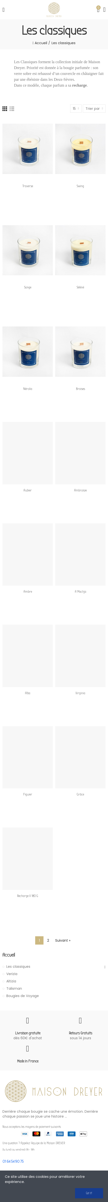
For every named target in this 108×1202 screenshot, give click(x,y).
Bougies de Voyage (22, 995)
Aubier (27, 490)
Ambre (27, 592)
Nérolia (27, 389)
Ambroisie (80, 490)
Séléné (80, 287)
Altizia (11, 981)
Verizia (11, 973)
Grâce (80, 794)
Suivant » (62, 940)
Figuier (27, 794)
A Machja (80, 592)
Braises (80, 389)
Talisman (14, 988)
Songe (27, 287)
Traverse (27, 186)
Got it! (89, 1193)
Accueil (8, 955)
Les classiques (18, 966)
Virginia (80, 693)
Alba (27, 693)
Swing (80, 186)
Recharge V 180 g (27, 896)
